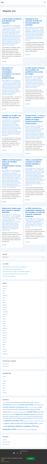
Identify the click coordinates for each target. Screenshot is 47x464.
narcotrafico (39, 83)
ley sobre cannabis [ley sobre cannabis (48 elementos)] (10, 416)
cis (15, 221)
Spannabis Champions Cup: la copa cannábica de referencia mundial (15, 266)
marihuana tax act (15, 33)
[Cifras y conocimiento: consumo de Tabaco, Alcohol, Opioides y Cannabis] (33, 168)
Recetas (36, 28)
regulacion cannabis (14, 38)
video (32, 138)
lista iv (36, 224)
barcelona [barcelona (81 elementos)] (7, 404)
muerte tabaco (32, 179)
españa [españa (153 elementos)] (31, 412)
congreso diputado (10, 178)
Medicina (3, 171)
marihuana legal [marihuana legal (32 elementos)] (23, 416)
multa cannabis (5, 35)
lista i (13, 86)
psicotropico (16, 90)
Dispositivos (5, 307)
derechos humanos (29, 80)
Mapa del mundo (6, 366)
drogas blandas (10, 84)
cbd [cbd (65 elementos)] (40, 407)
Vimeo (4, 390)
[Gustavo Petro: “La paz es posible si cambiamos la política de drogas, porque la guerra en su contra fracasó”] (33, 126)
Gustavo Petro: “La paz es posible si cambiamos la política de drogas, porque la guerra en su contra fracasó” (35, 119)
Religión (4, 344)
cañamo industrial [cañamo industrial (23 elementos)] (34, 407)
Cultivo (3, 121)
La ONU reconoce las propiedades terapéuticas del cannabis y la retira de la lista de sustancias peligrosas (35, 212)
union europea (10, 132)
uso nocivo (33, 183)
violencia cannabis (11, 45)
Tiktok (4, 385)
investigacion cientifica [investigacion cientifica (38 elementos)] (10, 414)
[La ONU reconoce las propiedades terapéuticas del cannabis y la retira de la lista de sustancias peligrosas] (33, 218)
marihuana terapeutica (11, 87)
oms (20, 87)
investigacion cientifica (30, 34)
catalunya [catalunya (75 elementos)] (23, 407)
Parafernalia (5, 337)
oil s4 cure (4, 184)
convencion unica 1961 (6, 124)
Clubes (4, 293)
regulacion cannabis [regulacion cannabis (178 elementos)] (13, 421)
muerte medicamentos (33, 178)
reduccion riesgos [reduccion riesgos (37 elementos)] (13, 418)
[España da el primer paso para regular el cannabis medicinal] (10, 214)
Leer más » (4, 61)
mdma (17, 87)
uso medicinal (13, 228)
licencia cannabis (9, 181)
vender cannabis (5, 43)
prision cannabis (8, 36)
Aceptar (30, 458)
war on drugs (10, 94)
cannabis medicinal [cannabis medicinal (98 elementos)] (26, 404)
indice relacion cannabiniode (38, 33)
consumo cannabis (12, 122)
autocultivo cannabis (14, 217)
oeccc (7, 227)
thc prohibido (12, 91)
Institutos (4, 325)
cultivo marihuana (6, 125)
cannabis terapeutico (6, 29)
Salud (31, 77)
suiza (36, 225)
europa (31, 82)
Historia (3, 26)
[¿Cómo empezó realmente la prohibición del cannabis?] (10, 25)
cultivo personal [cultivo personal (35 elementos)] (23, 412)
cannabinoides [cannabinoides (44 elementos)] (15, 404)
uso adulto (16, 40)
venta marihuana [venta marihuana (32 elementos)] (28, 429)
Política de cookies (6, 444)
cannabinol (34, 31)
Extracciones (5, 314)
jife (17, 127)
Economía (4, 309)
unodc (38, 37)
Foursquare (5, 392)
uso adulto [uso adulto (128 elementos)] (32, 423)
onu (16, 35)
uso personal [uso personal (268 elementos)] (11, 426)
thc (36, 37)
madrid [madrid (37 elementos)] (17, 416)
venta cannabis (12, 43)
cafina (19, 174)
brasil (11, 28)
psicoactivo (10, 90)
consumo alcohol (31, 172)
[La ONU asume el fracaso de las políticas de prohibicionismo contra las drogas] (33, 76)
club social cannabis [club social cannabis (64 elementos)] (18, 409)
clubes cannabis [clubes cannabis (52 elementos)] (7, 409)
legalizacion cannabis (6, 33)
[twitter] (17, 453)
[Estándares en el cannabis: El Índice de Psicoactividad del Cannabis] (33, 27)
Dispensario (5, 304)
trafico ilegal (28, 84)
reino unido (4, 187)
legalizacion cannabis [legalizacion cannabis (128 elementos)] (24, 414)
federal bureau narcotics (14, 32)
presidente (41, 133)
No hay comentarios (16, 26)
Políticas (8, 26)
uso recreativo (9, 42)
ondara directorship (11, 184)
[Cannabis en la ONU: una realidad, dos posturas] (10, 120)
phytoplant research (6, 185)
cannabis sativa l (28, 223)
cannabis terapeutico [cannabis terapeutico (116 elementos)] (11, 407)
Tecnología (4, 349)
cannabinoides (28, 31)
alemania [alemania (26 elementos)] (5, 402)
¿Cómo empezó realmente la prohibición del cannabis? (12, 21)
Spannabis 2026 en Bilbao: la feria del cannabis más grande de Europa (15, 273)
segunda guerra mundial (12, 39)
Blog (2, 2)
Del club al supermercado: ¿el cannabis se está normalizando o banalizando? (16, 271)
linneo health (16, 181)
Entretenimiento (5, 311)
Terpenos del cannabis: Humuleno (9, 276)
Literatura (4, 330)
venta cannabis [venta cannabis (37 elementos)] (20, 429)
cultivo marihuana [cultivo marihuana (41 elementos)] (14, 412)
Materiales (4, 332)
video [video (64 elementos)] (34, 429)
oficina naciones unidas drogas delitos (33, 35)
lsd (15, 86)
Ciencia (26, 28)
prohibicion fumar (5, 38)
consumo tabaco (36, 175)
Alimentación (5, 286)
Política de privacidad (6, 442)
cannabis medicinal (17, 28)
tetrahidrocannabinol (30, 37)
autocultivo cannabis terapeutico (9, 219)
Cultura (3, 81)
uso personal (31, 38)
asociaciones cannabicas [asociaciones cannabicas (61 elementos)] (21, 402)
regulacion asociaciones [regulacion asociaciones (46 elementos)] (23, 418)
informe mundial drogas (30, 83)
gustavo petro (38, 130)
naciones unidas (12, 35)
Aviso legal (4, 439)
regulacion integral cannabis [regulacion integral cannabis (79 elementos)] (13, 423)
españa (35, 80)
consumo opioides (29, 175)
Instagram (4, 376)
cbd (38, 31)
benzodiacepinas (13, 83)
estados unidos (5, 32)
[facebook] (14, 453)
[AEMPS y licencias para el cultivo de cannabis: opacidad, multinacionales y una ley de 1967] (10, 170)
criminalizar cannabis (36, 79)
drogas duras (18, 84)
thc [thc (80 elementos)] (24, 423)
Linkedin (4, 383)
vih (31, 185)
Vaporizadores (5, 353)
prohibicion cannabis (16, 36)
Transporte (4, 351)
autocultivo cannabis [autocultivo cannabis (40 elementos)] (34, 402)
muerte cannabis (32, 176)
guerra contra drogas (7, 86)
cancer (39, 171)
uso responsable (34, 86)
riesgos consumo (36, 182)
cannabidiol (41, 30)
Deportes (4, 302)
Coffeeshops (5, 295)
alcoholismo (34, 171)
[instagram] (20, 453)
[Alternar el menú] (44, 2)
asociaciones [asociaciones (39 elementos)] (10, 402)
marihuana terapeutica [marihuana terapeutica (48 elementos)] (33, 416)
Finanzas (4, 318)
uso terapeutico (16, 42)
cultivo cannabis (15, 124)
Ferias (4, 316)
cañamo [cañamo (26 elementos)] (29, 407)
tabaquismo (27, 183)
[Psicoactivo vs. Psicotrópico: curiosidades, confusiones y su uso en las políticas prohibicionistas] (10, 80)
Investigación (31, 28)
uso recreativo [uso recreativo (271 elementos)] (28, 426)
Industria (4, 323)
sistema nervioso (5, 91)
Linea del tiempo (5, 363)
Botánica (4, 288)
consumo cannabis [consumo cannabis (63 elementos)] (30, 409)
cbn (40, 31)
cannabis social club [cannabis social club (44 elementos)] (38, 404)
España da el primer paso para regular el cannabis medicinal (11, 210)
